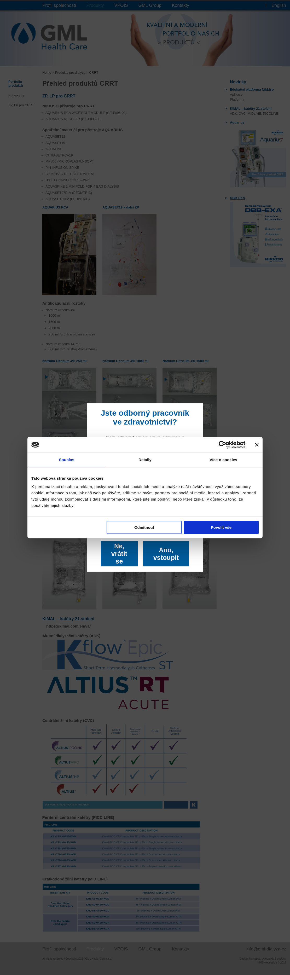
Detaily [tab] (145, 459)
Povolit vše (221, 527)
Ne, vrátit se (119, 553)
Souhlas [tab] (66, 459)
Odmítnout (144, 527)
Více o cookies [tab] (223, 459)
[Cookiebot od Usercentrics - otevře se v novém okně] (222, 445)
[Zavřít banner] (257, 444)
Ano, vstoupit (166, 553)
